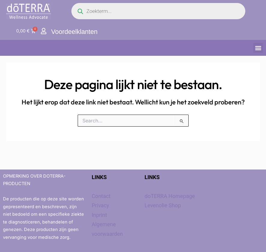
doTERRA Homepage (170, 196)
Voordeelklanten (74, 31)
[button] (258, 48)
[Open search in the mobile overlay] (158, 11)
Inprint (99, 215)
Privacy (100, 205)
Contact (101, 196)
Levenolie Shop (163, 205)
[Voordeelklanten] (43, 31)
